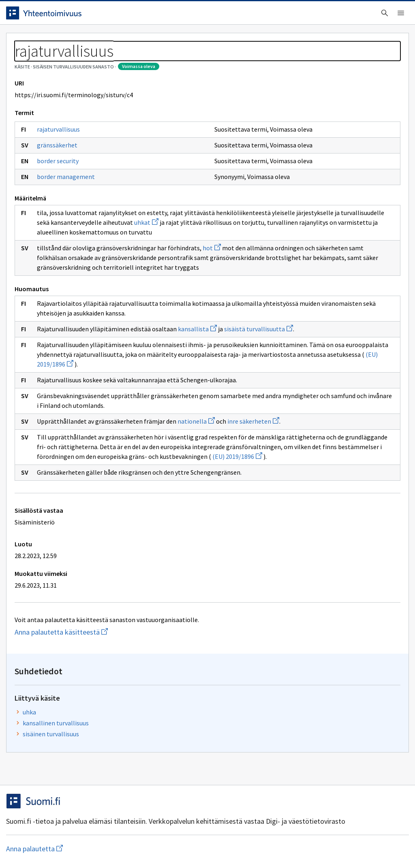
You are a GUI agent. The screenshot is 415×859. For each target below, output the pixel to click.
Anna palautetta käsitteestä (93, 717)
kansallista (203, 385)
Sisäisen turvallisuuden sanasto (90, 61)
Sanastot (25, 61)
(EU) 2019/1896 (243, 542)
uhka (334, 128)
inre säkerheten (259, 497)
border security (64, 198)
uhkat (266, 259)
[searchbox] (173, 16)
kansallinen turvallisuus (360, 139)
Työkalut (71, 41)
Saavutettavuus (170, 835)
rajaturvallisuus (64, 166)
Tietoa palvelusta (129, 41)
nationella (202, 497)
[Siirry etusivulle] (62, 15)
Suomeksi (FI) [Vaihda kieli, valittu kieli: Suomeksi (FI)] (274, 16)
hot (218, 294)
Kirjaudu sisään (369, 15)
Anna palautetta (40, 835)
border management (72, 213)
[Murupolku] (207, 61)
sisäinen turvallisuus (355, 150)
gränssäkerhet (63, 182)
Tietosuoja (105, 835)
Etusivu (25, 41)
